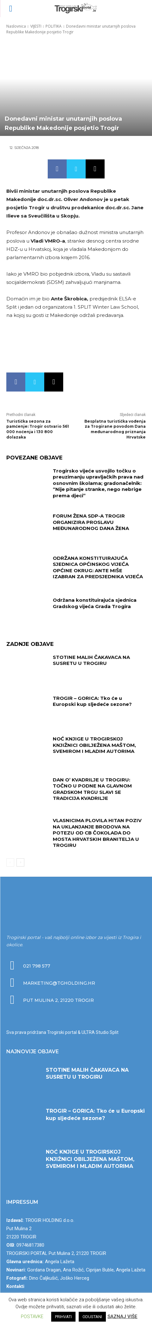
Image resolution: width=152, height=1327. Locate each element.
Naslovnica (16, 26)
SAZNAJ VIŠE (122, 1316)
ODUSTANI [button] (92, 1316)
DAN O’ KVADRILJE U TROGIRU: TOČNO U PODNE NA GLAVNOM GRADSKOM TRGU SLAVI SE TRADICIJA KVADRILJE (92, 789)
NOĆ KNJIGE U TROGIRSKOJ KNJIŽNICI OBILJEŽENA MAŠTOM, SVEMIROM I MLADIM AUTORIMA (94, 745)
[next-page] (20, 862)
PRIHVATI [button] (63, 1316)
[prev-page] (10, 862)
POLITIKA (54, 26)
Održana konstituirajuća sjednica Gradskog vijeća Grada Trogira (95, 603)
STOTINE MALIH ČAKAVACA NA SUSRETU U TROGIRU (91, 660)
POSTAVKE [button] (32, 1316)
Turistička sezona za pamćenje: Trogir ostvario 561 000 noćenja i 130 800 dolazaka (37, 429)
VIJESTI (35, 26)
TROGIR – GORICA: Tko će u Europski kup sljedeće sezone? (92, 701)
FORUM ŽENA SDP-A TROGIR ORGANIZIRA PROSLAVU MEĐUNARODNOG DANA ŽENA (91, 522)
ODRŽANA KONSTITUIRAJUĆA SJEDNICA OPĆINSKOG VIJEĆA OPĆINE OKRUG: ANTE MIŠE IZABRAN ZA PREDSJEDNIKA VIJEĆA (98, 567)
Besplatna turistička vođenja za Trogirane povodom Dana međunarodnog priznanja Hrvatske (115, 429)
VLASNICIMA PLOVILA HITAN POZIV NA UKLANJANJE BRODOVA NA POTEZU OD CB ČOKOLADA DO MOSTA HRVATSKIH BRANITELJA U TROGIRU (97, 832)
